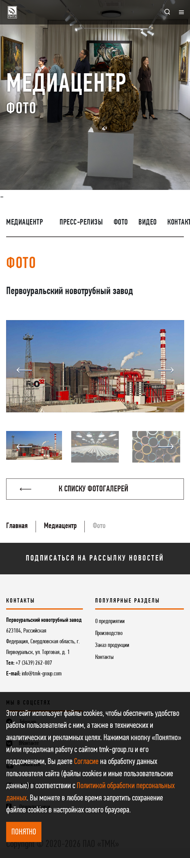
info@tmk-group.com (42, 674)
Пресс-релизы (81, 222)
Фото (121, 222)
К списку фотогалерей (74, 489)
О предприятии (110, 621)
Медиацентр (24, 222)
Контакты (104, 657)
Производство (108, 633)
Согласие (86, 762)
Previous (24, 370)
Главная (17, 526)
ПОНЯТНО (23, 832)
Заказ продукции (112, 645)
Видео (147, 222)
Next (165, 370)
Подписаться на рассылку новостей (95, 558)
